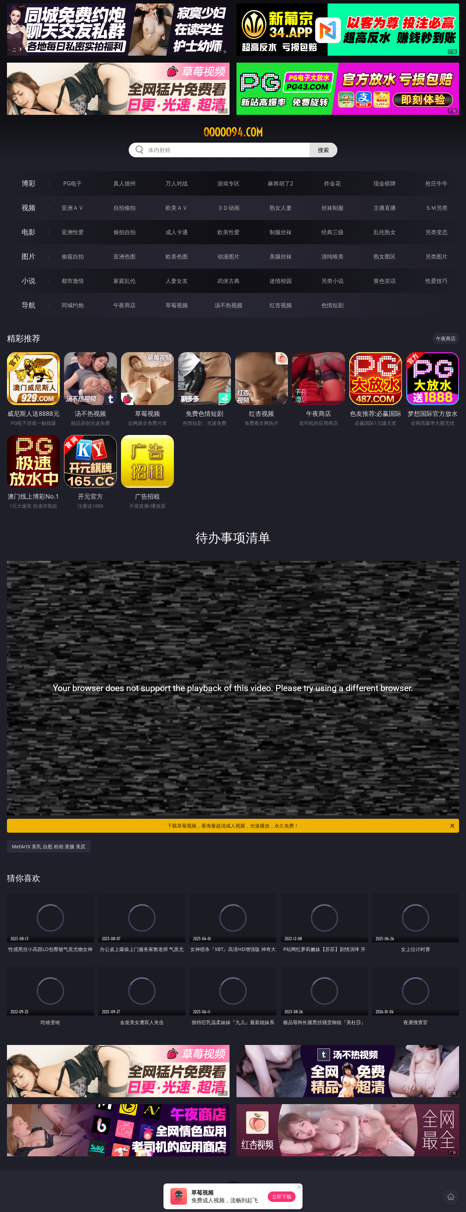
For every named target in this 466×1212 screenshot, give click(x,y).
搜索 (323, 150)
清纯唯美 (332, 256)
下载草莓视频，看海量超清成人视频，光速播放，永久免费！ (311, 826)
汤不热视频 (228, 305)
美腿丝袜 (281, 256)
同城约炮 (73, 305)
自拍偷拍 (124, 208)
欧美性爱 (228, 232)
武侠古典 (228, 281)
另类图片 (436, 256)
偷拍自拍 (124, 232)
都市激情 (73, 281)
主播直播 (384, 208)
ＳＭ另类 (436, 208)
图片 (28, 256)
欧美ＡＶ (177, 208)
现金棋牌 (384, 183)
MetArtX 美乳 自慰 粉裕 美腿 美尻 (49, 846)
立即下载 (281, 1196)
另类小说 (332, 281)
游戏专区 (228, 183)
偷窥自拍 (73, 256)
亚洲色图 (124, 256)
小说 (28, 280)
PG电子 (72, 183)
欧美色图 (177, 256)
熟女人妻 (281, 208)
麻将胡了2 (280, 183)
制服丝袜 (281, 232)
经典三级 (332, 232)
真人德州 (124, 183)
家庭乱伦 (124, 281)
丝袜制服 (332, 208)
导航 (28, 305)
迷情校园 (281, 281)
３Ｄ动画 (228, 208)
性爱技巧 (436, 281)
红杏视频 (281, 305)
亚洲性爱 (73, 232)
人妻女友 (177, 281)
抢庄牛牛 (436, 183)
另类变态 (436, 232)
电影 (28, 232)
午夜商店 (124, 305)
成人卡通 (177, 232)
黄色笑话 (384, 281)
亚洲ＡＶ (73, 208)
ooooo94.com (233, 132)
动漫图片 (228, 256)
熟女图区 (384, 256)
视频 (28, 207)
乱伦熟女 (384, 232)
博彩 (28, 183)
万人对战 (177, 183)
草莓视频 (177, 305)
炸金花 (332, 183)
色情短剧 (332, 305)
